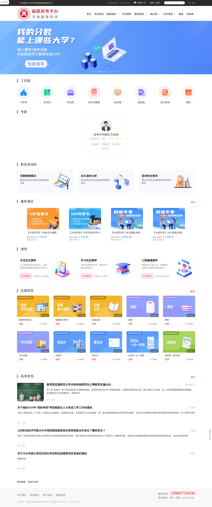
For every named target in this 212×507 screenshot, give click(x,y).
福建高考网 (33, 482)
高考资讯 (99, 14)
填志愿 (153, 14)
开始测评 (25, 276)
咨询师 (190, 14)
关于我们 (22, 495)
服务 (181, 14)
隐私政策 (60, 495)
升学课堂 (168, 14)
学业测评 (127, 14)
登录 (152, 3)
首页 (88, 14)
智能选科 (111, 14)
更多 (192, 291)
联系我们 (34, 495)
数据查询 (139, 14)
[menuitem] (89, 14)
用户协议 (47, 495)
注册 (157, 3)
